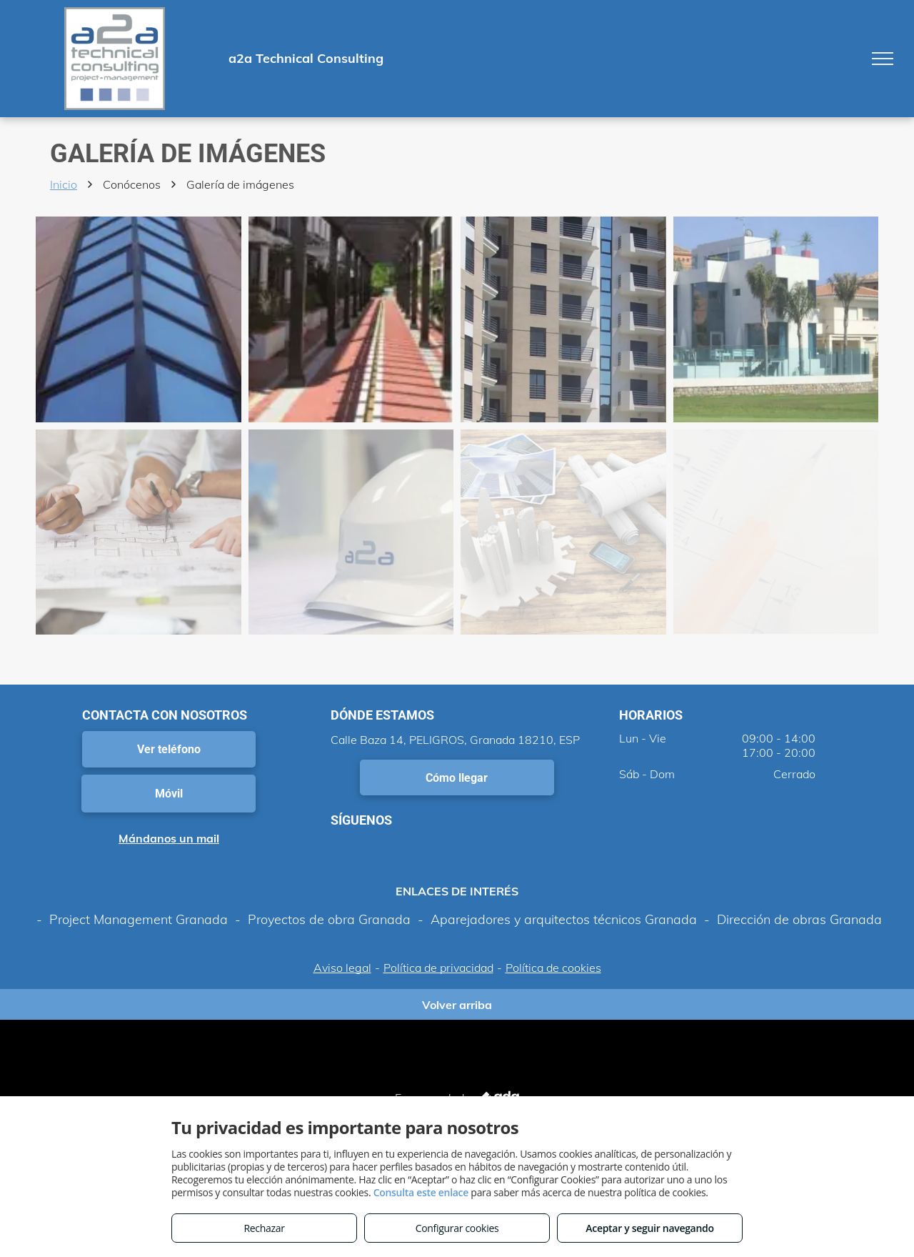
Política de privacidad (438, 967)
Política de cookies (553, 967)
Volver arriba (457, 1005)
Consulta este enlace (420, 1192)
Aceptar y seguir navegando (649, 1228)
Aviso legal (342, 967)
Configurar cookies (457, 1228)
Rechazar (263, 1228)
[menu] (882, 58)
